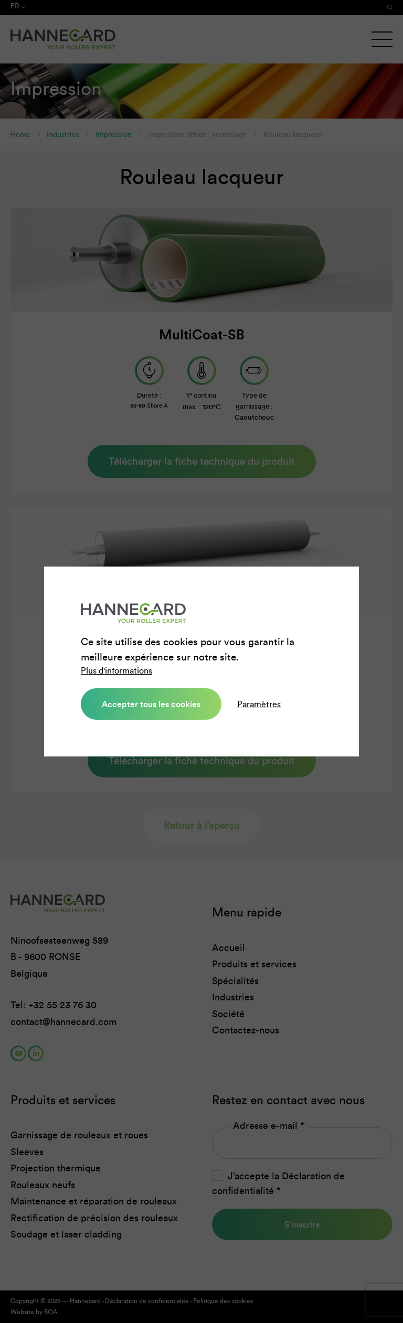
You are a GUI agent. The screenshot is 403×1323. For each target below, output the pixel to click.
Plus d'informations (116, 671)
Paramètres (259, 704)
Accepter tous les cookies (151, 704)
